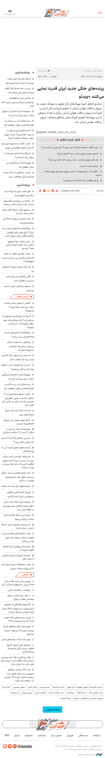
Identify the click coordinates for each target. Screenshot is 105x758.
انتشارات (28, 735)
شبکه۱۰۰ (96, 735)
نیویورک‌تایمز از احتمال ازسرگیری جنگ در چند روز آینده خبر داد (18, 113)
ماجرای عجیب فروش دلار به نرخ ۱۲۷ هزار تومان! (78, 153)
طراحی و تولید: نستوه (90, 754)
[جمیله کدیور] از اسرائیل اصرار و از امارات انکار (18, 557)
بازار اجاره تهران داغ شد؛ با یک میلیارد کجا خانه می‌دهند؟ (73, 160)
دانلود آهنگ (81, 692)
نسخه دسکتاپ (52, 709)
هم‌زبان (70, 735)
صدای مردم (56, 735)
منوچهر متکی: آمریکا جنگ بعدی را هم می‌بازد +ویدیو (18, 211)
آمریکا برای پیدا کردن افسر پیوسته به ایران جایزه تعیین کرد (20, 81)
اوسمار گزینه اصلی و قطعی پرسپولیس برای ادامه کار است (20, 494)
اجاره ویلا (6, 687)
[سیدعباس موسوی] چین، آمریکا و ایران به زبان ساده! (18, 526)
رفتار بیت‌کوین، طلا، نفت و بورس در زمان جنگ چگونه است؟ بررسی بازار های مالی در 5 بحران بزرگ (17, 660)
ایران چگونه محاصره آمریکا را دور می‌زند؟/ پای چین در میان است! (70, 147)
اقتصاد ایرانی (40, 692)
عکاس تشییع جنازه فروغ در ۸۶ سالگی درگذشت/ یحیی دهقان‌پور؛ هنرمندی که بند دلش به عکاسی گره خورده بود (18, 399)
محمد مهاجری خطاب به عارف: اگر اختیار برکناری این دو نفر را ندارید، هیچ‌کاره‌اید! (17, 257)
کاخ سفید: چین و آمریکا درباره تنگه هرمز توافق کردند (19, 193)
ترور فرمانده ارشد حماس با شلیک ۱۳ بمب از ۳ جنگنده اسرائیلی (18, 430)
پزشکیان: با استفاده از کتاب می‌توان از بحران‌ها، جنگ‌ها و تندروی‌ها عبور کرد (20, 346)
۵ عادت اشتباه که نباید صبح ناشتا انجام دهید (19, 413)
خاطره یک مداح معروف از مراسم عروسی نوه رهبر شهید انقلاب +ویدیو (73, 173)
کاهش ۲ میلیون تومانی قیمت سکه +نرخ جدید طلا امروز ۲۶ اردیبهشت (19, 306)
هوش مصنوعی (19, 687)
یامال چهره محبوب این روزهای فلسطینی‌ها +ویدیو (18, 421)
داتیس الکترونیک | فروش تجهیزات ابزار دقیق (84, 687)
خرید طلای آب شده (56, 692)
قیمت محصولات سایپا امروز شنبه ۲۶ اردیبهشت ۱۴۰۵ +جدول (18, 566)
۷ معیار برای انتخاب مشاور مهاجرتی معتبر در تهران (20, 597)
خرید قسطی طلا (95, 692)
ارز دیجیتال (15, 692)
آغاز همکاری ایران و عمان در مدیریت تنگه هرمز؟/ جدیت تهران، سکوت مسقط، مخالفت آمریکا (19, 134)
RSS (7, 735)
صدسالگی (83, 735)
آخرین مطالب (22, 296)
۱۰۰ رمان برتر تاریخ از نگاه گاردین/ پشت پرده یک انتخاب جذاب (17, 357)
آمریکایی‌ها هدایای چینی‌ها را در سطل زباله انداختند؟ (18, 155)
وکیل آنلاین (32, 687)
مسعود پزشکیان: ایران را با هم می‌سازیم (19, 288)
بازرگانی (25, 574)
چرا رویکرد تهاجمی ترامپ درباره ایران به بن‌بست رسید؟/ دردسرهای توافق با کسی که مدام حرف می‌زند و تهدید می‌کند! (18, 462)
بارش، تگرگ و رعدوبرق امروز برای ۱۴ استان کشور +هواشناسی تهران (17, 146)
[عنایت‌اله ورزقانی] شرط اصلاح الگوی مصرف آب (18, 548)
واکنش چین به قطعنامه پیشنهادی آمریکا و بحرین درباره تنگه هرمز (18, 101)
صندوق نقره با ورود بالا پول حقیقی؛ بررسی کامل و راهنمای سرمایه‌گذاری (20, 648)
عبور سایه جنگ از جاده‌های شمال (16, 639)
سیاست (87, 70)
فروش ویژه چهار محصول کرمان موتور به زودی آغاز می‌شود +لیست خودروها (18, 630)
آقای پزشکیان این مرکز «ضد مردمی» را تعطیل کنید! (20, 278)
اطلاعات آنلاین (56, 12)
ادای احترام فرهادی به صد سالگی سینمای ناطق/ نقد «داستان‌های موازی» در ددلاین (17, 476)
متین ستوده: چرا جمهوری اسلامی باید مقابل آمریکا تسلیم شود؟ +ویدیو (20, 245)
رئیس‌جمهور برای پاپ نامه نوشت (16, 486)
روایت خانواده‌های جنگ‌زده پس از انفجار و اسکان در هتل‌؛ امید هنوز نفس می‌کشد (17, 537)
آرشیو (17, 735)
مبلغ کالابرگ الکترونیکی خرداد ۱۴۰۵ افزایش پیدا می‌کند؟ (19, 335)
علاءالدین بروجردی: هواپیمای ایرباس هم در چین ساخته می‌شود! (18, 202)
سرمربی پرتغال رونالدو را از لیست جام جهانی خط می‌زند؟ (17, 440)
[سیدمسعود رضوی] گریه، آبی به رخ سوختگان (18, 449)
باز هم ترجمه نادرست (88, 166)
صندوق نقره (44, 687)
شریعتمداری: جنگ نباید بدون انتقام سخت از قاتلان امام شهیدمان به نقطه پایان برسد (18, 505)
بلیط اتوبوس (65, 698)
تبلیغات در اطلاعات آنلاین (19, 590)
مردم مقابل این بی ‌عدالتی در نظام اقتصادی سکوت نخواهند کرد (19, 123)
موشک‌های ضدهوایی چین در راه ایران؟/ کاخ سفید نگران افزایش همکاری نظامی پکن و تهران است (18, 232)
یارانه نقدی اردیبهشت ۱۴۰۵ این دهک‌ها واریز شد (18, 221)
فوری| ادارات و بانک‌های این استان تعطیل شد (20, 165)
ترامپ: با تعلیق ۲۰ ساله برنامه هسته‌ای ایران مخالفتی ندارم (18, 174)
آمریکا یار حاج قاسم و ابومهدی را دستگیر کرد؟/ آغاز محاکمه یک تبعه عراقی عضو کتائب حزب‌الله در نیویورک (18, 321)
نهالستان (70, 692)
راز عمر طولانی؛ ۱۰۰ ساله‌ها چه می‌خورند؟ (81, 180)
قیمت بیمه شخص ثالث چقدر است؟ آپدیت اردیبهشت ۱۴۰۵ (19, 619)
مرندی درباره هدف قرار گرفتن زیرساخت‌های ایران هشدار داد (19, 90)
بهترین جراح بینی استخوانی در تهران (88, 698)
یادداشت (42, 735)
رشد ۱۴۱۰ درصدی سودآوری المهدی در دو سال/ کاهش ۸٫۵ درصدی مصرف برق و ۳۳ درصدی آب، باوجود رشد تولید (19, 675)
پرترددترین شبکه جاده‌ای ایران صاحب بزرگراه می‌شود (19, 517)
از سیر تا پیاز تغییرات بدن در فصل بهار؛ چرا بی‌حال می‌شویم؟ (17, 367)
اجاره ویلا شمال (58, 687)
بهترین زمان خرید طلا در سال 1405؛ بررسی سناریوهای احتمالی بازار (18, 582)
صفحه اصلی (97, 70)
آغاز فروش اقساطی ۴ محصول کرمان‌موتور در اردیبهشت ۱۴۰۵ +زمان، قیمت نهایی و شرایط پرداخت (17, 608)
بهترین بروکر (27, 692)
